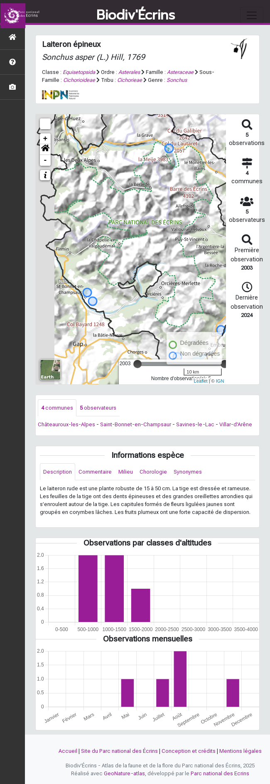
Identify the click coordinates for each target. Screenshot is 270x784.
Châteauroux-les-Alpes (66, 424)
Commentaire (95, 472)
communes (57, 408)
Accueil (68, 751)
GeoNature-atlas (124, 773)
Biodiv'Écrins (135, 15)
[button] (45, 149)
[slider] (137, 364)
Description (57, 472)
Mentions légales (240, 751)
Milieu (125, 472)
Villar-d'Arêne (235, 424)
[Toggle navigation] (251, 15)
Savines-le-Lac (195, 424)
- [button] (45, 160)
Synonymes (188, 472)
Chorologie (153, 472)
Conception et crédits (189, 751)
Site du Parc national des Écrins (119, 751)
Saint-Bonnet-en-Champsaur (135, 424)
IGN (220, 380)
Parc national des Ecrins (220, 773)
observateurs (98, 408)
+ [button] (45, 139)
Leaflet (201, 380)
